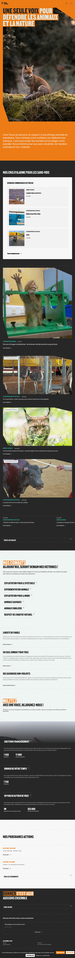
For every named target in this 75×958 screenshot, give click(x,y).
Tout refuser (70, 952)
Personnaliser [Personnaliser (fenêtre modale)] (30, 955)
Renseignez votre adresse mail (15, 924)
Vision (4, 942)
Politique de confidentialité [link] (42, 955)
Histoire (40, 942)
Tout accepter (60, 952)
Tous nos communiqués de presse (14, 253)
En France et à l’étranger (44, 944)
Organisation (6, 944)
